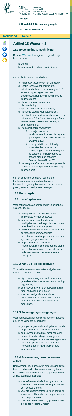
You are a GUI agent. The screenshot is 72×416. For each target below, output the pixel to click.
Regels (25, 18)
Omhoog (4, 60)
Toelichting (10, 35)
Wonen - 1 (27, 55)
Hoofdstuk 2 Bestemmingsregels (39, 24)
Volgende (4, 54)
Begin (4, 43)
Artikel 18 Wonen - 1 (32, 29)
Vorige (4, 49)
